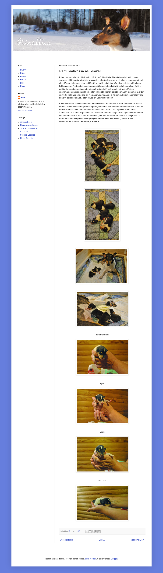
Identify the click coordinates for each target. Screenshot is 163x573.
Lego (22, 83)
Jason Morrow (90, 559)
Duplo (22, 86)
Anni (23, 97)
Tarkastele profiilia (25, 110)
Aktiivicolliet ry (26, 122)
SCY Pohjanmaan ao (29, 128)
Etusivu (102, 540)
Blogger (114, 559)
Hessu (23, 79)
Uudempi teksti (66, 540)
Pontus (23, 76)
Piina (22, 73)
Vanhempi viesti (137, 540)
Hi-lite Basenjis (26, 138)
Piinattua (34, 43)
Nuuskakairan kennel (29, 125)
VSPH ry (24, 132)
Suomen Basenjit (27, 135)
